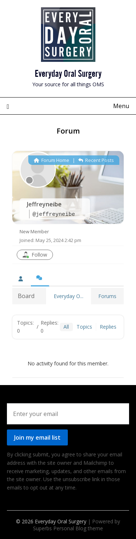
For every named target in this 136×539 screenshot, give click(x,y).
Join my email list (37, 437)
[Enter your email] (68, 413)
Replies (108, 326)
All (66, 326)
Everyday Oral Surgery (68, 72)
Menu (121, 106)
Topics (84, 326)
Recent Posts (96, 160)
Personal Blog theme (78, 528)
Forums (107, 296)
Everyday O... (68, 296)
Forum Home (51, 160)
